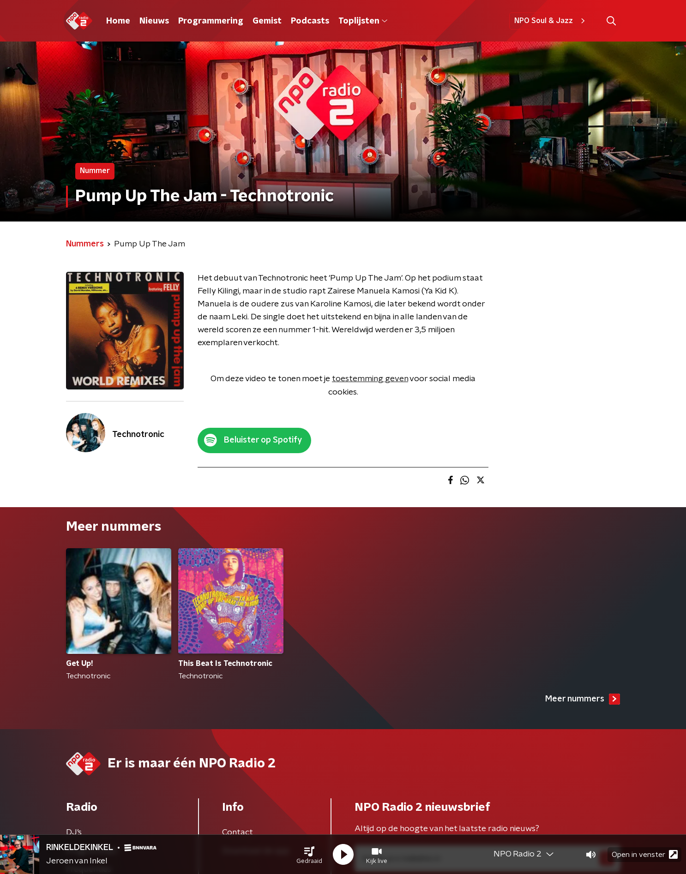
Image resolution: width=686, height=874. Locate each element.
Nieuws (154, 21)
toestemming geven (370, 379)
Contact (237, 832)
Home (118, 21)
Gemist (267, 21)
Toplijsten (362, 21)
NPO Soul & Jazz (551, 20)
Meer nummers (582, 699)
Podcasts (310, 21)
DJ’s (74, 832)
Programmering (210, 21)
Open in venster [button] (645, 854)
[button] (309, 854)
